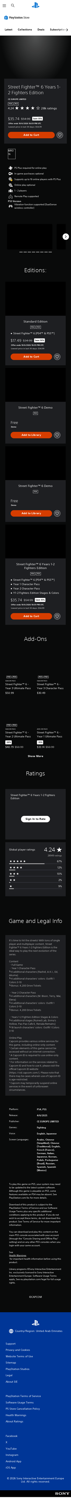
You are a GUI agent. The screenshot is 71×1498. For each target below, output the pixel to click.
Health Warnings (17, 1255)
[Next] (65, 236)
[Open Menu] (4, 5)
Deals (40, 29)
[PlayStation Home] (35, 5)
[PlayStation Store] (17, 17)
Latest (8, 29)
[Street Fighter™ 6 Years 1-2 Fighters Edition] (29, 237)
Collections (25, 29)
